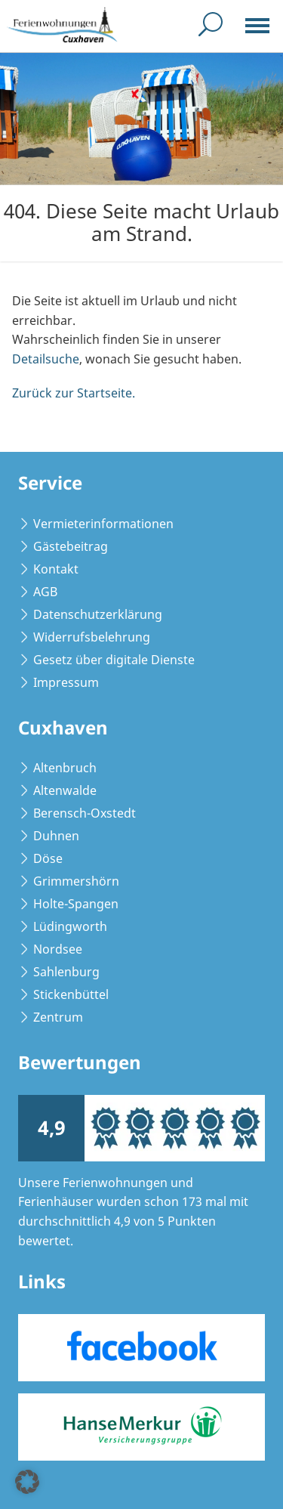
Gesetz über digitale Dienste (114, 659)
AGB (45, 591)
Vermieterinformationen (103, 523)
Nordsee (57, 949)
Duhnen (56, 835)
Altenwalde (65, 790)
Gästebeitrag (70, 546)
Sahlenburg (66, 971)
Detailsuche (45, 359)
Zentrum (58, 1017)
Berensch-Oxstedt (84, 813)
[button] (27, 1482)
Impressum (66, 682)
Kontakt (55, 569)
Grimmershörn (76, 881)
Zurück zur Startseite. (73, 393)
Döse (48, 858)
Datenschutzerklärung (97, 614)
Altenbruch (65, 767)
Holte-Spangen (75, 903)
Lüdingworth (70, 926)
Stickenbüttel (71, 994)
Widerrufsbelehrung (91, 637)
